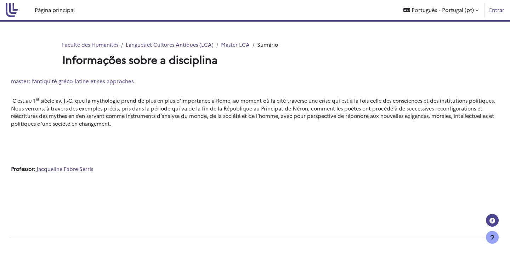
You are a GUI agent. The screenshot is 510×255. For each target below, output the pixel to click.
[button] (441, 10)
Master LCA (240, 45)
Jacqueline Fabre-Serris (84, 171)
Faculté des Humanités (91, 45)
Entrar (496, 9)
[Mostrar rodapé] (492, 237)
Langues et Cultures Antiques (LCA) (173, 45)
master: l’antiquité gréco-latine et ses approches (88, 81)
